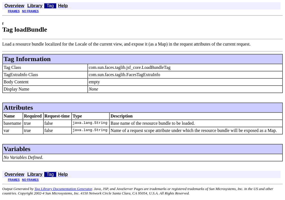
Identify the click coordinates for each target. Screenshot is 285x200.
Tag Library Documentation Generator (63, 189)
